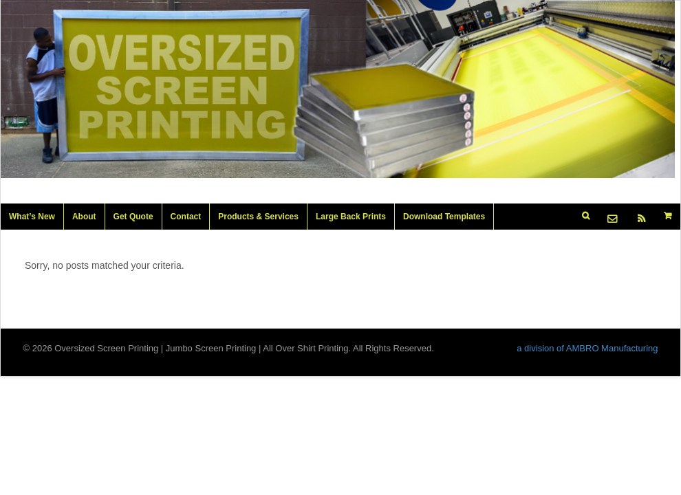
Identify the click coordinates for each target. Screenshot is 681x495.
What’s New (32, 216)
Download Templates (444, 216)
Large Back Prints (351, 216)
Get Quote (133, 216)
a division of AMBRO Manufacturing (587, 348)
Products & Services (258, 216)
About (84, 216)
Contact (186, 216)
